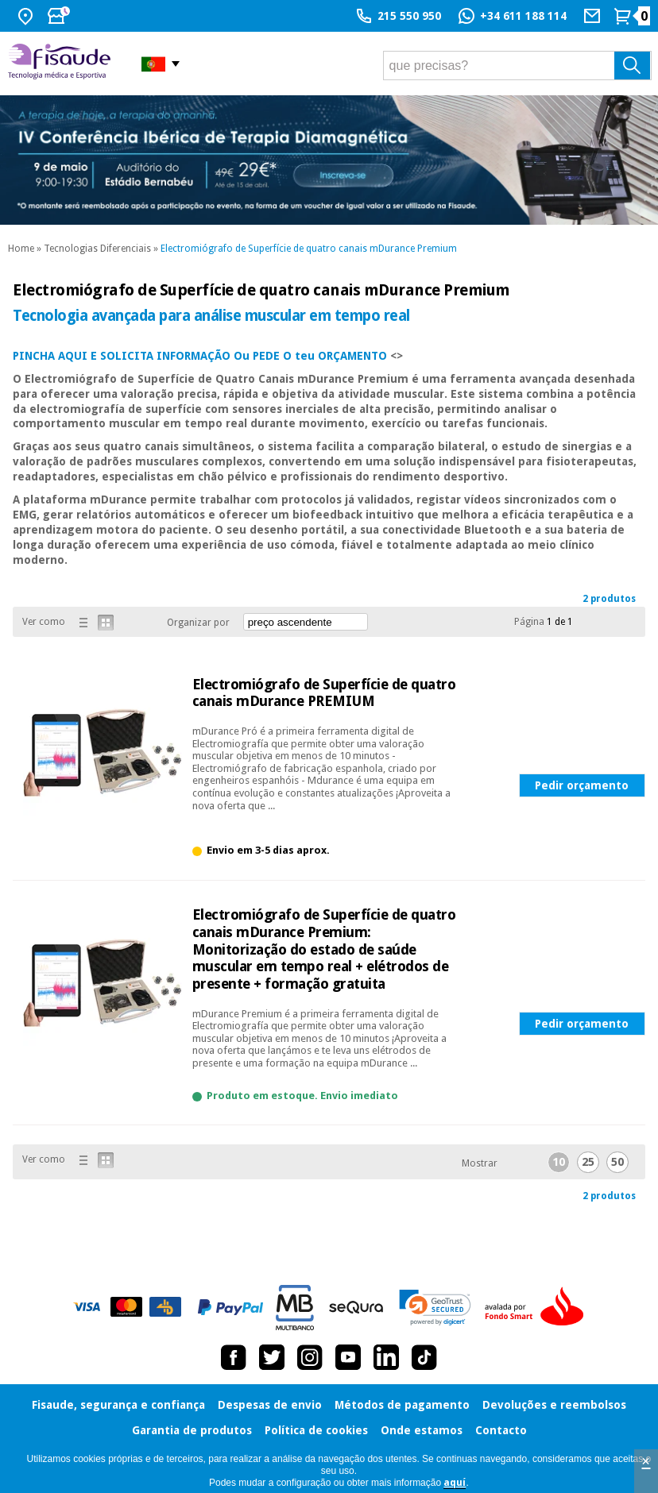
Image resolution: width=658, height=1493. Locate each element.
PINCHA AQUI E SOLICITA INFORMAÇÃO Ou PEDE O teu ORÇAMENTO (200, 355)
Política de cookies (316, 1430)
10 (558, 1161)
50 (617, 1161)
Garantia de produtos (192, 1430)
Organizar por (198, 622)
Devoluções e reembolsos (554, 1404)
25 (588, 1161)
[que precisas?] (517, 65)
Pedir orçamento (582, 785)
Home (21, 248)
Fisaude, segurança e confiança (118, 1404)
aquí (454, 1482)
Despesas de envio (270, 1404)
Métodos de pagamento (402, 1404)
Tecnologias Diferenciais (97, 248)
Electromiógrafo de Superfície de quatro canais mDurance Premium (309, 248)
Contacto (501, 1430)
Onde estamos (422, 1430)
